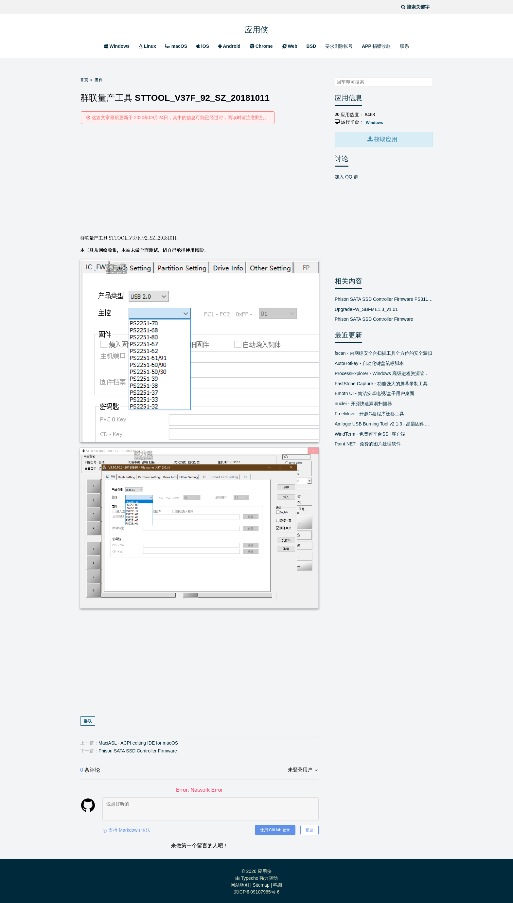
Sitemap (261, 883)
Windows (117, 46)
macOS (176, 46)
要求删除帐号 (339, 46)
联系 (404, 46)
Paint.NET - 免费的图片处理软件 (368, 442)
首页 (84, 80)
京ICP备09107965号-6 (256, 890)
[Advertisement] (199, 179)
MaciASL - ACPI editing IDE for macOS (138, 741)
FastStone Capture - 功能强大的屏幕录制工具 (381, 381)
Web (289, 46)
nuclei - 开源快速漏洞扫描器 (363, 402)
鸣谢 (277, 883)
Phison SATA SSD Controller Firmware (137, 749)
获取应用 (385, 138)
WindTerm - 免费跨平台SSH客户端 (370, 432)
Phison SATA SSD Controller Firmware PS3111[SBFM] (384, 297)
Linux (147, 46)
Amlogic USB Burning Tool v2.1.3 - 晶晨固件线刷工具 (384, 421)
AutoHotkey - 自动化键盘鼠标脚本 (369, 361)
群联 (88, 719)
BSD (311, 46)
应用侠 (256, 29)
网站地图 (240, 883)
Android (229, 46)
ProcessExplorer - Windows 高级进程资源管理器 (384, 371)
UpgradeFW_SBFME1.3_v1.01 (366, 307)
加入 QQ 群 (346, 174)
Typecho (249, 876)
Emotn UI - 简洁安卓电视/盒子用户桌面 (374, 391)
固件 (99, 80)
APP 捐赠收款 (376, 46)
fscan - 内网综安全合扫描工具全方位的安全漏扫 (383, 351)
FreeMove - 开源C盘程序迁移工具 (369, 411)
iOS (202, 46)
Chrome (261, 46)
